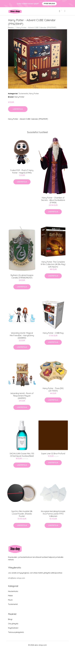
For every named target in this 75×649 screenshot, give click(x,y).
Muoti (10, 600)
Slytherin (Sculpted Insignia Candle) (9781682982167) (22, 276)
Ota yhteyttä (13, 624)
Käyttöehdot (13, 628)
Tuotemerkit (23, 93)
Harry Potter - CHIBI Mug (53, 333)
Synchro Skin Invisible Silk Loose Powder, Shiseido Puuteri (21, 513)
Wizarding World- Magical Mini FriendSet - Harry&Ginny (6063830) (22, 335)
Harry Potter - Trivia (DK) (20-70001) (53, 389)
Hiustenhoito (13, 591)
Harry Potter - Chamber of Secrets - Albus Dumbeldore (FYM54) (53, 200)
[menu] (65, 11)
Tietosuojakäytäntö (16, 632)
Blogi (10, 619)
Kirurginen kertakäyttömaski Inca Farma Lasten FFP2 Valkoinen (53, 513)
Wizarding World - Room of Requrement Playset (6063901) (22, 395)
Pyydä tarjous (49, 3)
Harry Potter (34, 93)
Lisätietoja (18, 109)
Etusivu (11, 27)
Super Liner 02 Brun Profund (53, 453)
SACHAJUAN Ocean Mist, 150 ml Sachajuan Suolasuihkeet (22, 454)
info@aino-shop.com (16, 578)
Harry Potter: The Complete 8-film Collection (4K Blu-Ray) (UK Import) (53, 264)
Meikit (10, 595)
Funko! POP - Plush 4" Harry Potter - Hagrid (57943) (21, 171)
